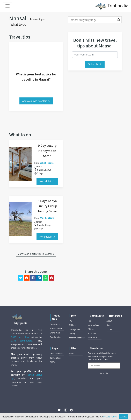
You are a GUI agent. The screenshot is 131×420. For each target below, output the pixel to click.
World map (55, 332)
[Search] (92, 19)
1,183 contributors (21, 340)
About (109, 320)
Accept (123, 416)
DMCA (52, 362)
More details (47, 181)
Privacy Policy (110, 416)
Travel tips (37, 19)
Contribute (55, 324)
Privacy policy (56, 353)
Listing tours (74, 329)
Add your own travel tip (36, 101)
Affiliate (72, 325)
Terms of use (55, 357)
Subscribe (94, 64)
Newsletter (92, 337)
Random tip (55, 337)
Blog (109, 325)
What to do (18, 24)
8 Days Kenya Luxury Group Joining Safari (47, 206)
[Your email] (104, 365)
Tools (71, 353)
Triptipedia (111, 6)
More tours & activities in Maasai (36, 253)
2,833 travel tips (20, 337)
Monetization (56, 328)
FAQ (70, 320)
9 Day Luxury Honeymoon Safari (47, 150)
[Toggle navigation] (7, 6)
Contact (110, 329)
